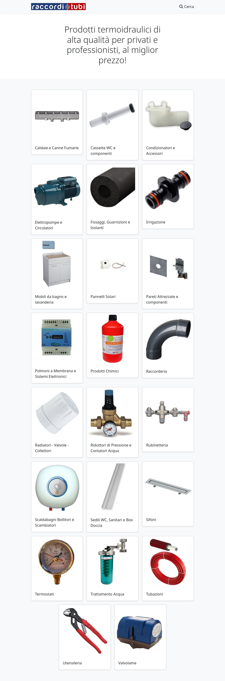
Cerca (186, 6)
